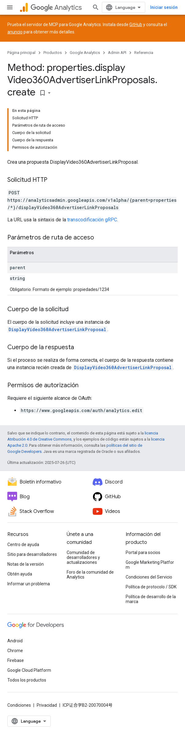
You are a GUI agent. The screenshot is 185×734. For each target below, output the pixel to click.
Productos (52, 52)
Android (15, 640)
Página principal (21, 52)
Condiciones (19, 705)
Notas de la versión (25, 564)
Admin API (117, 52)
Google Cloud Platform (29, 670)
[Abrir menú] (10, 7)
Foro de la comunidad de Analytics (90, 574)
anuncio (15, 31)
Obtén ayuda (19, 574)
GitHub (135, 24)
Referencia (143, 52)
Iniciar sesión (164, 7)
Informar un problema (28, 583)
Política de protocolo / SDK (151, 586)
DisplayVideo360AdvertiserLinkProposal (57, 329)
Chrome (15, 650)
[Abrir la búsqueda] (95, 7)
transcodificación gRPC (92, 220)
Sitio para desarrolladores (32, 554)
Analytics (56, 7)
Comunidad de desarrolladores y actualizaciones (83, 557)
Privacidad (47, 705)
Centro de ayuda (23, 544)
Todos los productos (26, 680)
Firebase (15, 660)
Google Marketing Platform (150, 565)
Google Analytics (85, 52)
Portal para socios (143, 552)
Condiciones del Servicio (149, 577)
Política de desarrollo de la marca (151, 599)
